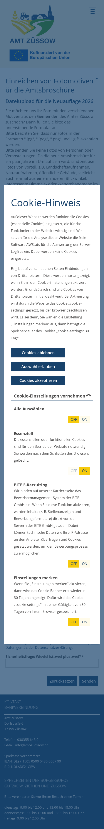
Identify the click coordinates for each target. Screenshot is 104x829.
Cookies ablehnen (38, 352)
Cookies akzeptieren (38, 380)
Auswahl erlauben (38, 366)
